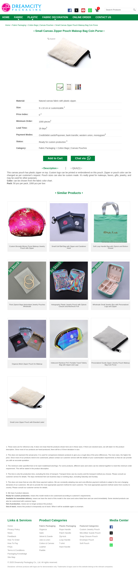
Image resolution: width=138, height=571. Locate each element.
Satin (41, 533)
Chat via (83, 158)
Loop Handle (64, 540)
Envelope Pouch (87, 540)
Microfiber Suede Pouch (90, 533)
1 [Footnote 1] (64, 107)
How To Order (14, 540)
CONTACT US (103, 17)
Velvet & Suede (46, 536)
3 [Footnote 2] (50, 120)
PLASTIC (33, 17)
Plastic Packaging (67, 526)
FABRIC (18, 17)
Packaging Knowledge (17, 554)
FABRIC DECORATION (55, 17)
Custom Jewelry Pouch (90, 529)
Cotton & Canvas (46, 543)
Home (7, 25)
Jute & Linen (44, 540)
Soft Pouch (84, 543)
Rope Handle (65, 529)
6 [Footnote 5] (66, 141)
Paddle (42, 550)
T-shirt (62, 543)
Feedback (12, 536)
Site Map (11, 557)
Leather (42, 547)
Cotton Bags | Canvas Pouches (40, 25)
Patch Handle (65, 533)
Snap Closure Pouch (89, 536)
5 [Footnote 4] (105, 134)
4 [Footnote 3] (46, 127)
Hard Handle (64, 547)
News (10, 533)
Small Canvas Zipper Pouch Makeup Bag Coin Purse (76, 25)
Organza (43, 529)
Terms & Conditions (16, 550)
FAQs (10, 547)
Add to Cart (55, 158)
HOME (5, 17)
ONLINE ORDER (81, 17)
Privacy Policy (14, 529)
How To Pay (13, 543)
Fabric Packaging (19, 25)
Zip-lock (62, 536)
